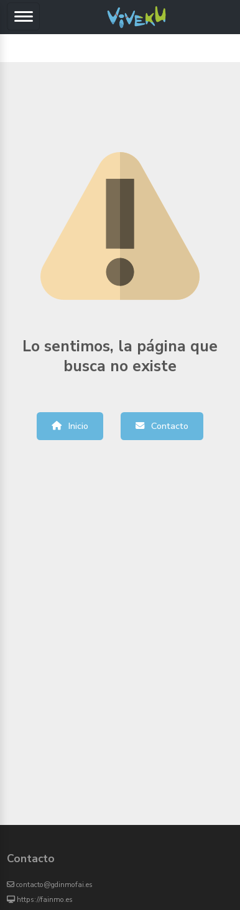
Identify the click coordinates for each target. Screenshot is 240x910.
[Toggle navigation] (23, 16)
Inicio (70, 426)
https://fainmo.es (40, 899)
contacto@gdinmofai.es (50, 885)
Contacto (162, 426)
